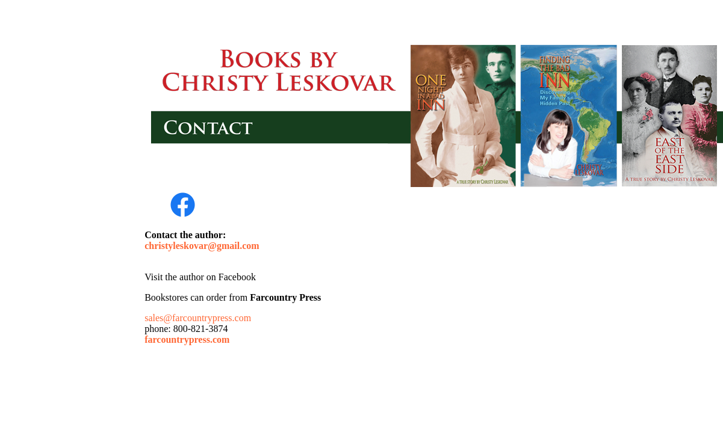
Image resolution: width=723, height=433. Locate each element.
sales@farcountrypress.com (197, 318)
